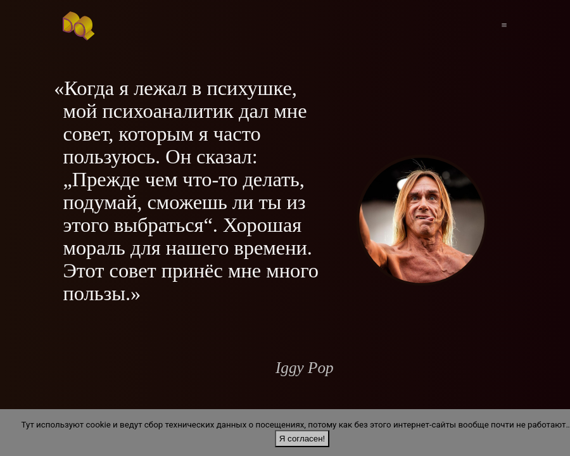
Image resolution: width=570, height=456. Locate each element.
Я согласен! (302, 438)
